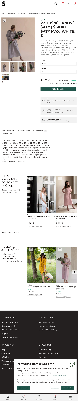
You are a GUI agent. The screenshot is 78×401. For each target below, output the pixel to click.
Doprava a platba (9, 326)
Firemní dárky (45, 350)
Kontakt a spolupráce (48, 353)
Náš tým (5, 357)
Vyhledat (39, 399)
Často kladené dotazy (10, 337)
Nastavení (55, 388)
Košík (54, 397)
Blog (3, 350)
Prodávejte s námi (47, 322)
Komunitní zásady (47, 326)
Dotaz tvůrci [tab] (7, 134)
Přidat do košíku (58, 89)
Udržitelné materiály (48, 330)
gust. (43, 19)
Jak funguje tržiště (9, 322)
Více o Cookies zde (59, 375)
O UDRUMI (6, 353)
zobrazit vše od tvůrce (10, 232)
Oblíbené (23, 397)
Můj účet (5, 334)
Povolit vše (67, 388)
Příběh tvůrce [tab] (24, 131)
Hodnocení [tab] (40, 131)
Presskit (42, 357)
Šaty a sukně (21, 13)
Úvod (7, 399)
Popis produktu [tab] (8, 131)
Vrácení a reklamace (10, 330)
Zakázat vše (23, 388)
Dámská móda (11, 13)
